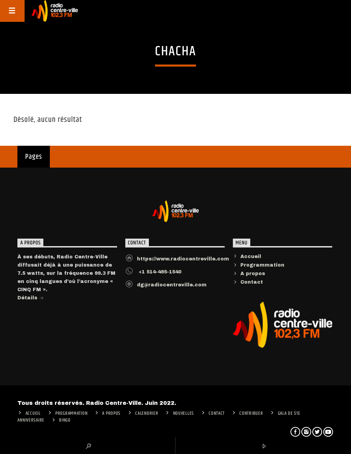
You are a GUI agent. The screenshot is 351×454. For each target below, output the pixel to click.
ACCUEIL (33, 413)
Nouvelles (183, 413)
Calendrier (146, 413)
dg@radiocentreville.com (172, 284)
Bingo (65, 420)
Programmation (262, 265)
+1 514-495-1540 (159, 271)
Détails (30, 298)
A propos (252, 273)
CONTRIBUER (251, 413)
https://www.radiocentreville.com (183, 258)
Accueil (250, 256)
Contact (251, 282)
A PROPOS (111, 413)
